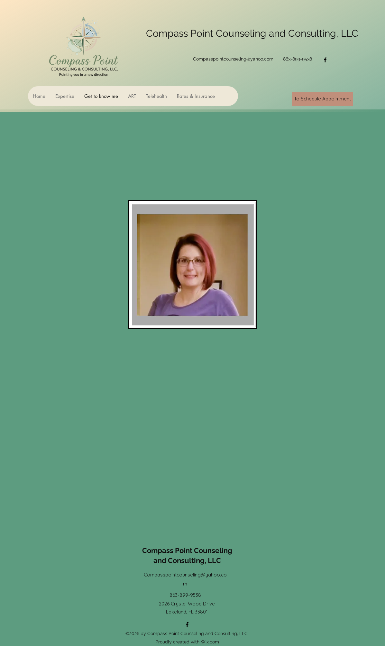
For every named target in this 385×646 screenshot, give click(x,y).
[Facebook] (325, 60)
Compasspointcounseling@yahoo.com (233, 58)
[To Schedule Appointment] (322, 99)
